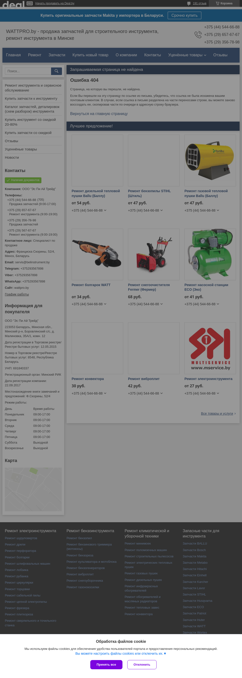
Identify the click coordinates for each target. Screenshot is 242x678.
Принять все (106, 664)
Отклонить (142, 664)
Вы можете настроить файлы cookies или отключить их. (119, 653)
